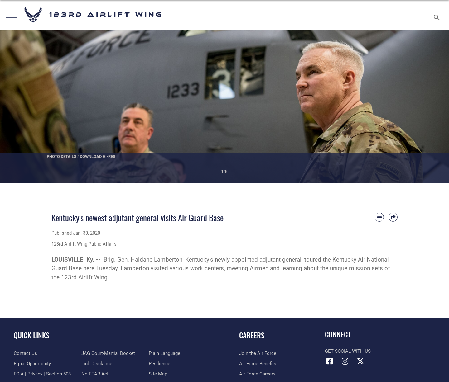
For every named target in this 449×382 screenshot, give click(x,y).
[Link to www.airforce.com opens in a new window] (257, 353)
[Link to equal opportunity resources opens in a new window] (32, 363)
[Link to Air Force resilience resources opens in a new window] (159, 363)
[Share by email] (393, 217)
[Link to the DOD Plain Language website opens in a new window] (164, 353)
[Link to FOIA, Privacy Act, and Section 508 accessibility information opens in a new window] (42, 374)
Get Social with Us (348, 351)
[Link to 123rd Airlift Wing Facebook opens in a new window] (329, 361)
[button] (10, 15)
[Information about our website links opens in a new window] (97, 363)
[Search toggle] (437, 15)
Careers (251, 335)
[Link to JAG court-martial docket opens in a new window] (108, 353)
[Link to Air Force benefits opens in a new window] (257, 363)
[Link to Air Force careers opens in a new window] (257, 374)
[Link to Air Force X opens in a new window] (360, 361)
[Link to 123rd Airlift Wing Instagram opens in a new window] (345, 361)
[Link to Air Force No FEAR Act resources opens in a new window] (95, 374)
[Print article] (379, 217)
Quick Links (31, 335)
